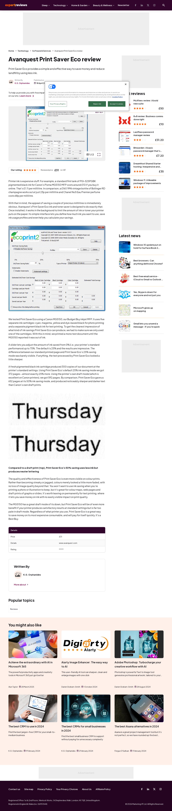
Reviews (14, 609)
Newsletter (123, 5)
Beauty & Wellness (102, 5)
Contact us (14, 789)
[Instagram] (154, 5)
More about (20, 584)
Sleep (45, 5)
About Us (87, 789)
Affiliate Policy (103, 789)
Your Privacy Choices (67, 789)
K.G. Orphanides (22, 83)
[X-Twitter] (148, 5)
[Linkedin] (142, 5)
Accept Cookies (116, 104)
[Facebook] (135, 5)
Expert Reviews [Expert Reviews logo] (14, 5)
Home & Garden (79, 5)
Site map (28, 789)
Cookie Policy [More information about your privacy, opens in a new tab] (117, 97)
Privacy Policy (44, 789)
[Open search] (164, 5)
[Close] (126, 84)
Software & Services (41, 51)
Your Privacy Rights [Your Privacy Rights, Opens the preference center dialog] (58, 104)
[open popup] (99, 154)
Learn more (25, 95)
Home (11, 51)
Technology (59, 5)
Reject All (97, 104)
